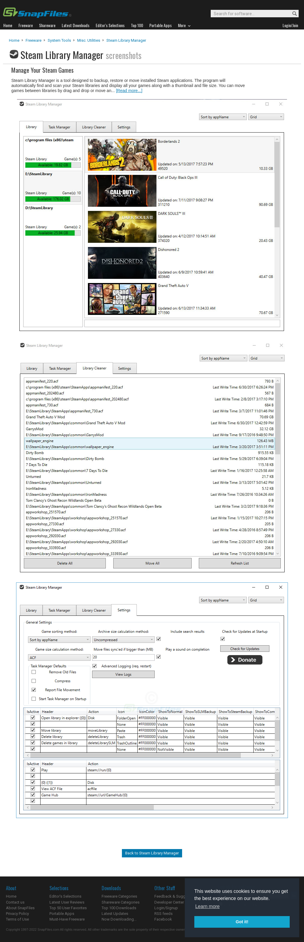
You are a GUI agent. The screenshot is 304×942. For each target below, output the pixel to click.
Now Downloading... (119, 919)
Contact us (15, 902)
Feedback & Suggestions (176, 896)
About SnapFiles (20, 908)
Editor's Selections (65, 896)
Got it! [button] (242, 921)
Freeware (33, 40)
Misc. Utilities (88, 40)
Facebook (163, 919)
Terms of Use (17, 919)
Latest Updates (115, 913)
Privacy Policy (17, 913)
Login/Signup (166, 908)
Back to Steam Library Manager (152, 853)
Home (14, 40)
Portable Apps (61, 913)
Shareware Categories (120, 902)
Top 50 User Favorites (68, 908)
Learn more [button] (207, 906)
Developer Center (169, 902)
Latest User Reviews (66, 902)
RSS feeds (163, 913)
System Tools (59, 40)
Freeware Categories (119, 896)
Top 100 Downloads (119, 908)
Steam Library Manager (126, 40)
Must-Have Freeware (67, 919)
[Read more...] (129, 90)
